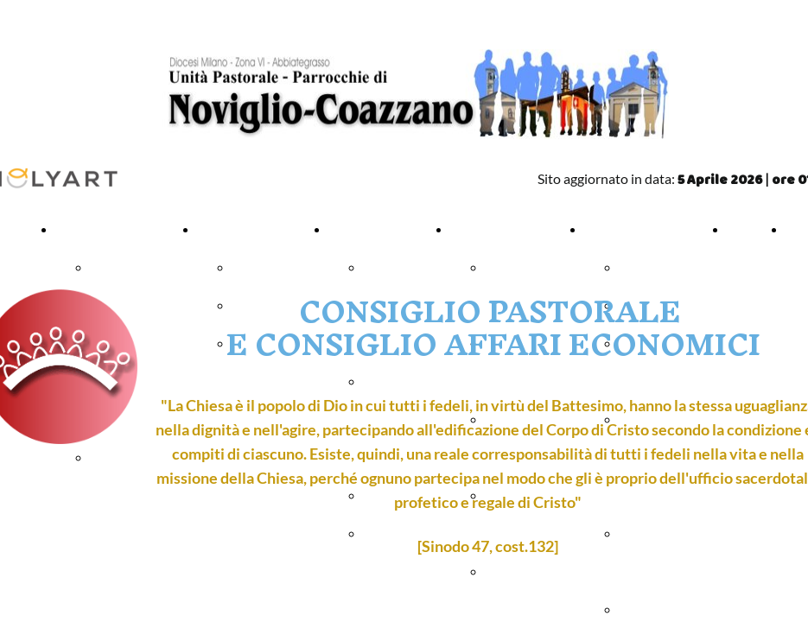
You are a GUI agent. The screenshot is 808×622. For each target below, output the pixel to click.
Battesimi (258, 268)
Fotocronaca (655, 610)
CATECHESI (363, 230)
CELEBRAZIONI (243, 230)
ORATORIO (484, 230)
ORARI (747, 230)
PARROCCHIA (97, 230)
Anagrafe (645, 268)
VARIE (603, 230)
